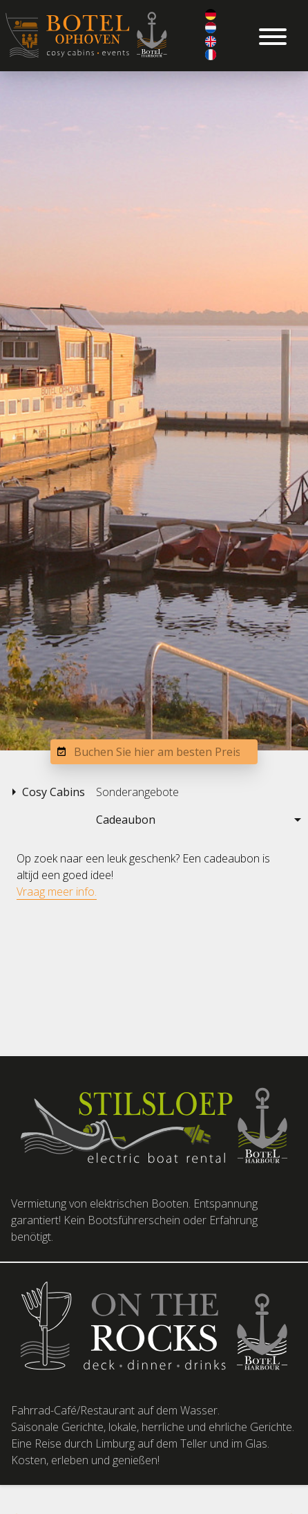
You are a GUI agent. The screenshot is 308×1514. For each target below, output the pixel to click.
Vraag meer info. (57, 891)
